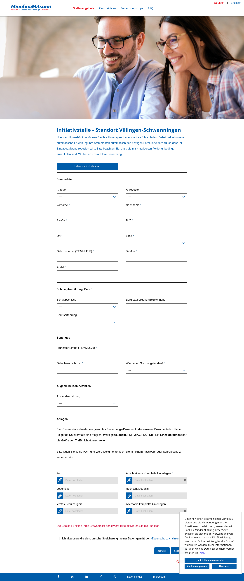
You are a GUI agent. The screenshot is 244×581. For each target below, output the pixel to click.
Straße (62, 220)
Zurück (162, 551)
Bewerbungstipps (131, 8)
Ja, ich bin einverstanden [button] (210, 560)
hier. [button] (202, 553)
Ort (59, 235)
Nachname (133, 205)
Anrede (61, 189)
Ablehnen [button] (224, 566)
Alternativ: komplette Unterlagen (146, 504)
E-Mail (61, 266)
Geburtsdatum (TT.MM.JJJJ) (75, 251)
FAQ (150, 8)
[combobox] (87, 196)
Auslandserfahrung (68, 396)
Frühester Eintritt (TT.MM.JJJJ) (77, 347)
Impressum (159, 576)
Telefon (131, 251)
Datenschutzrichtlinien (165, 538)
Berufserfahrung (67, 315)
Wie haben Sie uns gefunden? (145, 363)
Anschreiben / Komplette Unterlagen (149, 473)
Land (130, 235)
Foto (59, 473)
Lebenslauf (63, 488)
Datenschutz (134, 576)
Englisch (236, 2)
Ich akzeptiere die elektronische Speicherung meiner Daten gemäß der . (122, 538)
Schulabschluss (66, 299)
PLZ (129, 220)
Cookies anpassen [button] (197, 566)
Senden (179, 551)
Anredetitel (132, 189)
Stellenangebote (83, 8)
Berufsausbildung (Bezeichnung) (146, 299)
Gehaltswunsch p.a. (70, 363)
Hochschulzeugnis (137, 488)
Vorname (63, 205)
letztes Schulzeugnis (69, 504)
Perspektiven (107, 8)
